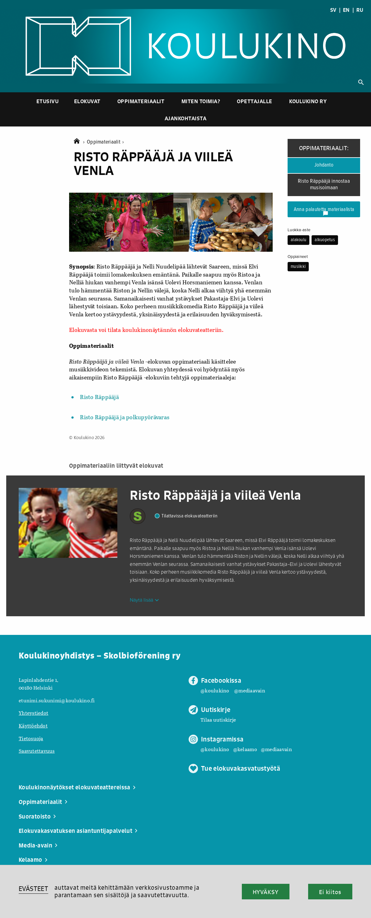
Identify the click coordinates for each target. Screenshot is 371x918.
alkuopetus (325, 240)
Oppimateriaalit (141, 101)
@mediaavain (249, 690)
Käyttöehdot (33, 725)
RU (359, 10)
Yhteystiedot (33, 712)
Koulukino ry (308, 101)
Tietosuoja (31, 738)
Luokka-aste (299, 229)
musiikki (298, 267)
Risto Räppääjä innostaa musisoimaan (324, 184)
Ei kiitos (330, 892)
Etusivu (47, 101)
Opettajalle (254, 101)
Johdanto (323, 165)
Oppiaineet (298, 256)
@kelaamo (245, 749)
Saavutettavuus (37, 750)
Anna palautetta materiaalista (324, 211)
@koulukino (214, 690)
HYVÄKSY (266, 892)
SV (333, 10)
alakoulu (298, 240)
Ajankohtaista (186, 118)
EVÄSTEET (33, 889)
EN (346, 10)
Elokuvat (87, 101)
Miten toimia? (200, 101)
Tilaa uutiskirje (218, 719)
